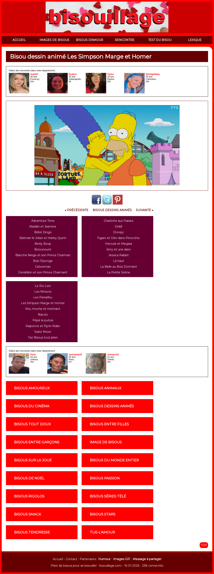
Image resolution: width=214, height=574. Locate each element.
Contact (71, 559)
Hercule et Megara (118, 244)
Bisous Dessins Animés (112, 210)
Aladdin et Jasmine (42, 226)
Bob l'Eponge (43, 261)
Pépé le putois (43, 320)
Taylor (110, 74)
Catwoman (43, 266)
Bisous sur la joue (33, 460)
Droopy (118, 232)
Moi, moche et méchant (42, 309)
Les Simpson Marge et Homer (43, 303)
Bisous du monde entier (114, 460)
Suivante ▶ (144, 210)
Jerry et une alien (118, 249)
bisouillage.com (110, 565)
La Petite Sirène (118, 272)
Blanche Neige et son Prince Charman (42, 255)
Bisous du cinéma (31, 406)
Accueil (58, 559)
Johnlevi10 (113, 354)
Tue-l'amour (102, 532)
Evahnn (73, 74)
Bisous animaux (105, 388)
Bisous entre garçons (36, 442)
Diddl (118, 226)
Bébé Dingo (43, 232)
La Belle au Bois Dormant (118, 266)
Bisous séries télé (108, 496)
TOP (204, 545)
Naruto (43, 314)
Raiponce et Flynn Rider (43, 326)
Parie (33, 354)
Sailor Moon (42, 332)
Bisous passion (105, 478)
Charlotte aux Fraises (118, 221)
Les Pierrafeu (42, 297)
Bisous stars (102, 514)
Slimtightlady (153, 74)
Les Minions (42, 291)
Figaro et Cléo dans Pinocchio (118, 238)
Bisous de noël (29, 478)
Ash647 (34, 74)
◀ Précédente (76, 210)
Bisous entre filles (109, 424)
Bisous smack (27, 514)
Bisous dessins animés (112, 406)
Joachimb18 (75, 354)
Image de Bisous (106, 442)
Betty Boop (43, 244)
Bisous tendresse (32, 532)
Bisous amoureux (32, 388)
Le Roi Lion (43, 286)
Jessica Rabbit (118, 255)
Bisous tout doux (32, 424)
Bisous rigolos (29, 496)
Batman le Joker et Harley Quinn (42, 238)
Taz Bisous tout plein (43, 337)
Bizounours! (42, 249)
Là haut (118, 261)
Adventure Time (42, 221)
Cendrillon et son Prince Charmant (42, 272)
